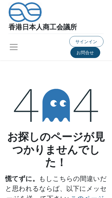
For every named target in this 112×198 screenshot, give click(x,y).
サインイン (86, 41)
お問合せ (85, 52)
